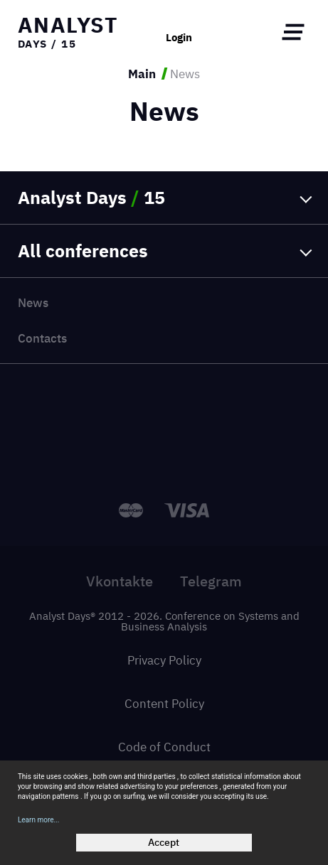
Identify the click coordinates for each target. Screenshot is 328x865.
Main (142, 74)
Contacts (42, 338)
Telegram (211, 581)
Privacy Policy (164, 660)
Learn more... (39, 820)
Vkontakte (119, 581)
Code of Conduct (164, 746)
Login (179, 38)
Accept (163, 842)
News (33, 302)
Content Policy (164, 703)
